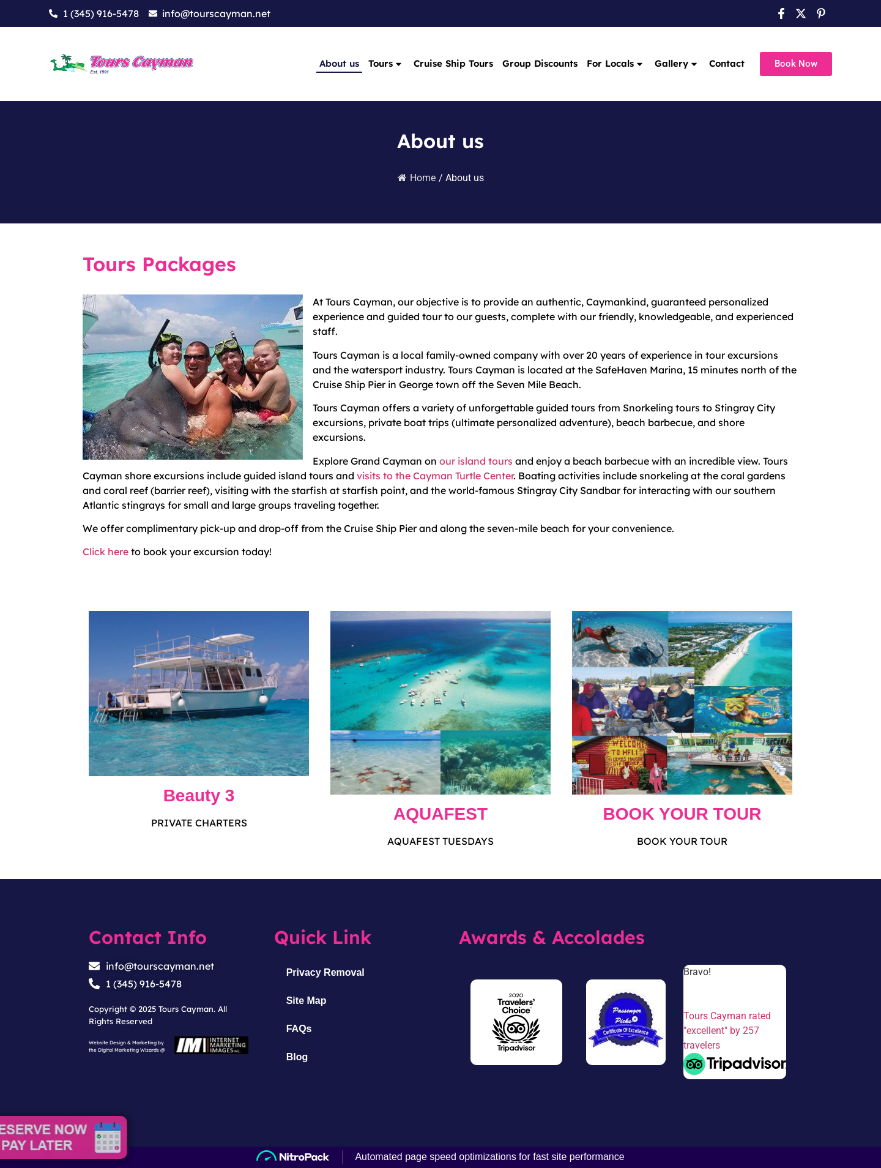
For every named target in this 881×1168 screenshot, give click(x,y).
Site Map (306, 1000)
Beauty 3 (199, 795)
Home (417, 178)
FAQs (299, 1029)
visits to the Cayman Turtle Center (435, 476)
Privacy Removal (325, 972)
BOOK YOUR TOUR (682, 813)
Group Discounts (540, 63)
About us (339, 63)
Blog (297, 1057)
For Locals (616, 64)
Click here (105, 551)
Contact (727, 63)
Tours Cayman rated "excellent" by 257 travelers (727, 1030)
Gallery (677, 64)
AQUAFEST (440, 813)
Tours (386, 64)
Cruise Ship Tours (453, 63)
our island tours (476, 461)
